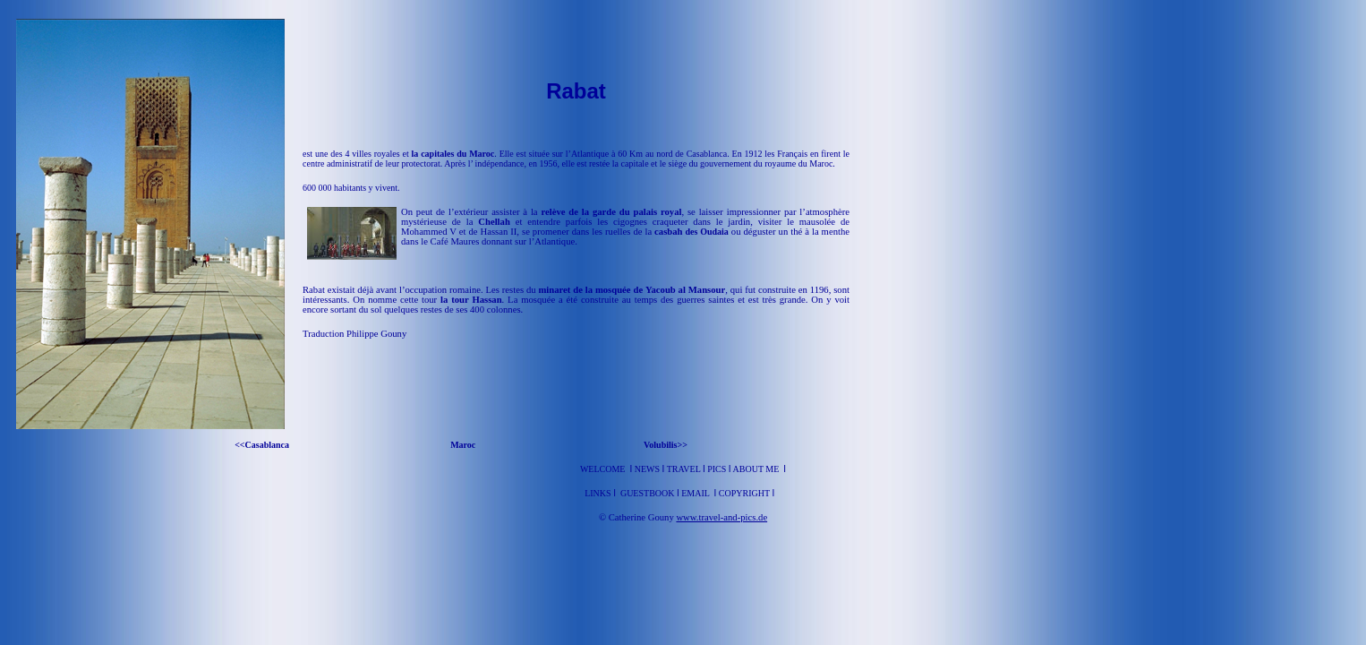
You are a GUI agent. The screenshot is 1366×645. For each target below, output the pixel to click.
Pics (716, 469)
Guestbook (647, 493)
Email (696, 493)
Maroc (464, 445)
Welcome (603, 469)
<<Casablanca (264, 445)
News (647, 469)
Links (599, 493)
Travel (685, 469)
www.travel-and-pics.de (721, 517)
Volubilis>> (665, 445)
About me (756, 469)
